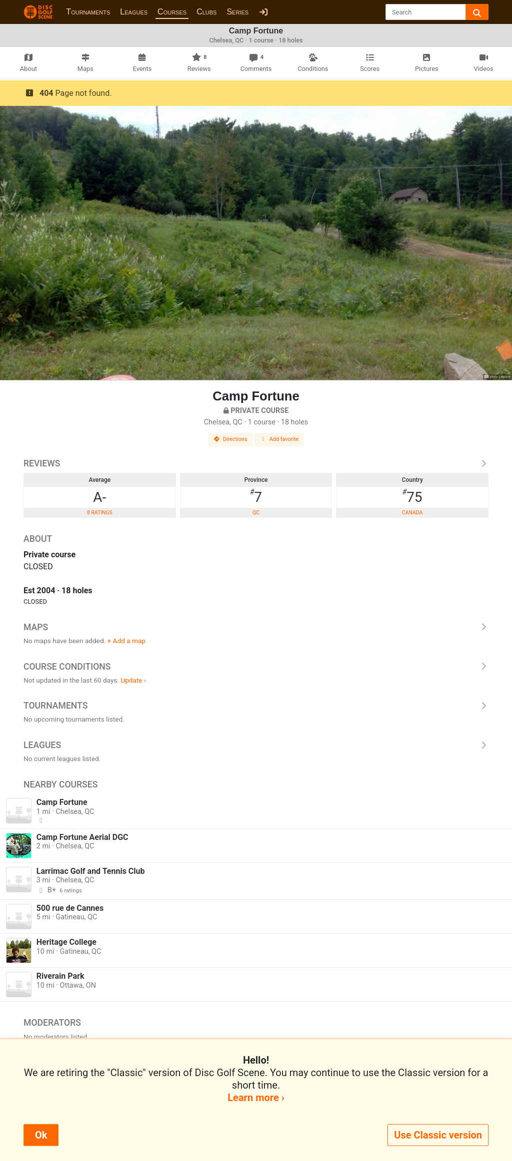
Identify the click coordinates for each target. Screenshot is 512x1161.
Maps (256, 627)
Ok (41, 1135)
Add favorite (279, 439)
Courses (172, 11)
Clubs (206, 11)
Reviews (256, 463)
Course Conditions (256, 667)
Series (237, 11)
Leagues (134, 11)
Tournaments (88, 11)
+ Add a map (127, 641)
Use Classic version (438, 1135)
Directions (231, 439)
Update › (133, 680)
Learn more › (256, 1098)
